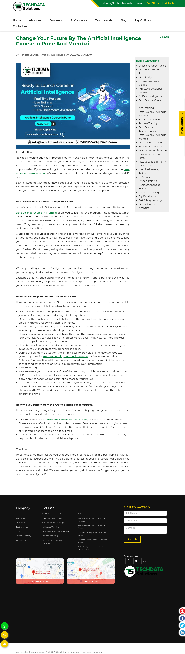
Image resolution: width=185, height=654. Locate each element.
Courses (56, 20)
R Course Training (149, 192)
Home (17, 20)
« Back (164, 37)
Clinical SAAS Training (53, 522)
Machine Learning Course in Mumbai (91, 519)
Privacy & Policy (23, 535)
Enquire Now (181, 123)
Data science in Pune (87, 514)
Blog (124, 20)
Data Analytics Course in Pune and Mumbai (92, 548)
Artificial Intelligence (150, 96)
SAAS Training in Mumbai (54, 514)
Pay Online (143, 20)
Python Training (148, 181)
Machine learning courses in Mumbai (65, 356)
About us (35, 20)
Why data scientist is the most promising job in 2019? (153, 154)
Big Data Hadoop (149, 196)
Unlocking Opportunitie (152, 65)
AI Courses (79, 20)
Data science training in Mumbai (53, 541)
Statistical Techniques (151, 146)
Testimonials (103, 20)
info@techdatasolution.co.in (122, 3)
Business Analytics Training (55, 531)
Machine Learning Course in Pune (91, 526)
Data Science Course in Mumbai (36, 212)
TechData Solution (149, 119)
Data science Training (151, 142)
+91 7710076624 (160, 3)
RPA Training (146, 177)
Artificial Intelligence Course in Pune (92, 541)
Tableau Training (148, 123)
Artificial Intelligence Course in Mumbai (92, 533)
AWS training (146, 108)
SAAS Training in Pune (53, 518)
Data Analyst (146, 77)
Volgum (100, 652)
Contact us (20, 26)
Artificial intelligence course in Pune (65, 419)
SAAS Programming (150, 200)
